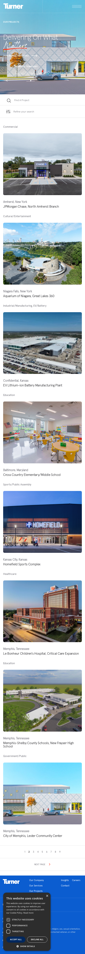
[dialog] (27, 922)
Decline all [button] (37, 939)
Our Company (36, 880)
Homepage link (11, 881)
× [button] (47, 896)
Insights (65, 880)
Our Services (36, 885)
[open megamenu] (62, 6)
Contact (65, 885)
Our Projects (36, 890)
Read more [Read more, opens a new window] (28, 912)
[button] (7, 65)
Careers (76, 880)
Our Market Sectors (20, 55)
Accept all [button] (16, 939)
